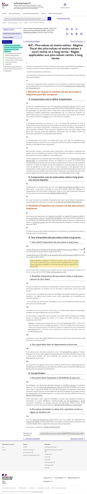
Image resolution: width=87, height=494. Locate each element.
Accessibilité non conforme (9, 488)
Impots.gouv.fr (48, 465)
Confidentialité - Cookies (43, 488)
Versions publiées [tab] (8, 37)
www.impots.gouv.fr (35, 331)
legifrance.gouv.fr (73, 478)
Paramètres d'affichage (60, 488)
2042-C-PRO (31, 329)
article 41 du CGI (54, 216)
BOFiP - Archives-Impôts (55, 13)
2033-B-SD (67, 323)
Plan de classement (13, 22)
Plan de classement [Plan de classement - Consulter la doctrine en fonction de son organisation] (14, 13)
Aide (3, 447)
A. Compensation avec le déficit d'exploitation (13, 54)
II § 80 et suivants (69, 385)
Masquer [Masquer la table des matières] (8, 42)
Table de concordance (28, 450)
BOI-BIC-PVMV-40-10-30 (34, 395)
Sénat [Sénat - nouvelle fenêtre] (46, 468)
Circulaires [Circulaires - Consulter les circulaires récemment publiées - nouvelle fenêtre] (47, 454)
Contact (4, 450)
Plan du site (32, 488)
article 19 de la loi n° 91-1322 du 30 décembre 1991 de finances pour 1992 (51, 250)
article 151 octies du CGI (73, 216)
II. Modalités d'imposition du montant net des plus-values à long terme (12, 69)
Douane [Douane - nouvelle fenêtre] (46, 457)
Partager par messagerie (81, 34)
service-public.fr (59, 478)
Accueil (4, 13)
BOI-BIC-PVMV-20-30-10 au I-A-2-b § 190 (68, 405)
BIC (21, 22)
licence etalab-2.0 (36, 491)
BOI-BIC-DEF (31, 161)
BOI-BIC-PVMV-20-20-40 (52, 427)
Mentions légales (22, 488)
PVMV (26, 22)
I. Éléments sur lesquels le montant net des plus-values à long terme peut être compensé (13, 48)
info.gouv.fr (47, 478)
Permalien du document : (27, 434)
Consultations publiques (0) (31, 13)
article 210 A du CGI (35, 218)
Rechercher (49, 18)
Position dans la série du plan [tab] (11, 33)
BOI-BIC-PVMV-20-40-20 (59, 193)
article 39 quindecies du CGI (63, 106)
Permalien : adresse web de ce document (76, 29)
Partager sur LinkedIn (76, 34)
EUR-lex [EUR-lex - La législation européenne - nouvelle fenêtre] (46, 459)
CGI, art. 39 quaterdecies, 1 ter (71, 401)
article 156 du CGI (77, 159)
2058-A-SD (50, 325)
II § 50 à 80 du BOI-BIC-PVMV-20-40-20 (68, 202)
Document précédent (32, 41)
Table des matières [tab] (8, 30)
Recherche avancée (63, 18)
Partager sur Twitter (72, 34)
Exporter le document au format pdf (67, 29)
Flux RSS (25, 447)
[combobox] (25, 18)
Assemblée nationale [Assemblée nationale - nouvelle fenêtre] (50, 447)
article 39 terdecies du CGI (42, 420)
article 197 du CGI (69, 352)
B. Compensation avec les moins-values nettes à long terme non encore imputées (13, 61)
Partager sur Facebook (67, 34)
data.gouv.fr (47, 481)
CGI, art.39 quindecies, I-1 (55, 272)
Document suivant (77, 41)
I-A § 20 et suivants (39, 222)
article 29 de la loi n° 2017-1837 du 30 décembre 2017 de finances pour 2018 (52, 255)
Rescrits (43, 13)
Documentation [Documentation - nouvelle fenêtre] (27, 452)
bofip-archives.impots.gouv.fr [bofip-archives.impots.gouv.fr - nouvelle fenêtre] (30, 455)
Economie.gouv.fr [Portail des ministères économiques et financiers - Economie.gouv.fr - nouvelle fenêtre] (49, 462)
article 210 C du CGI (52, 218)
